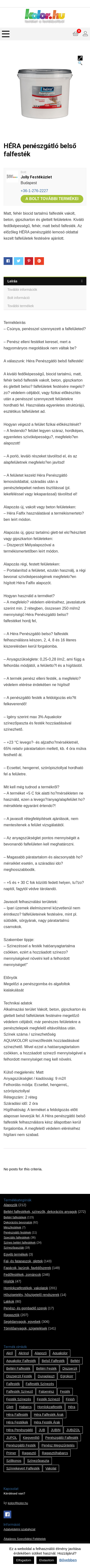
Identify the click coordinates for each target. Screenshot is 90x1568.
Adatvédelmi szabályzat (19, 1529)
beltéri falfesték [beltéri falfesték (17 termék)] (18, 1368)
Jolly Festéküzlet (36, 177)
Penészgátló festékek (17, 1232)
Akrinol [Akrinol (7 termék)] (23, 1353)
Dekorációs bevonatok (18, 1222)
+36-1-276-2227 (34, 191)
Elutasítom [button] (46, 1560)
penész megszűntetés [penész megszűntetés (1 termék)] (58, 1445)
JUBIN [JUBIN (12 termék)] (55, 1430)
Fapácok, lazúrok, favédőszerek (27, 1268)
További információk (22, 290)
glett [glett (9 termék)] (9, 1407)
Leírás (12, 281)
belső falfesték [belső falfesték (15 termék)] (53, 1361)
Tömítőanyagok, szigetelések (25, 1328)
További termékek (20, 306)
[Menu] (6, 34)
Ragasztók (11, 1315)
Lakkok (9, 1301)
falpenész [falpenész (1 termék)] (46, 1391)
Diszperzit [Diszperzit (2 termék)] (69, 1368)
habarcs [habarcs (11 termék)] (25, 1407)
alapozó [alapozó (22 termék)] (41, 1353)
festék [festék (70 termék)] (65, 1391)
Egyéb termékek (16, 1254)
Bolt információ (18, 298)
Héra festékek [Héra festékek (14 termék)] (17, 1422)
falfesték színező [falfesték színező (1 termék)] (19, 1391)
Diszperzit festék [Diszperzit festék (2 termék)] (19, 1376)
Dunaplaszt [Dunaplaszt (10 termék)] (46, 1376)
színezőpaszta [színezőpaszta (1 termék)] (38, 1461)
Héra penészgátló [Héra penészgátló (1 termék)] (19, 1430)
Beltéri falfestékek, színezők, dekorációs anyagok (40, 1212)
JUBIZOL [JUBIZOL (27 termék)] (73, 1430)
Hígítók (9, 1281)
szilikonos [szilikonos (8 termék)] (13, 1461)
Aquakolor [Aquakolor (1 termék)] (60, 1353)
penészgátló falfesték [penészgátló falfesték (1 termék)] (61, 1438)
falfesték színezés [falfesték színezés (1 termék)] (40, 1384)
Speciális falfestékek (17, 1237)
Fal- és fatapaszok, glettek (23, 1261)
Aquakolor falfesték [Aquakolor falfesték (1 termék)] (21, 1361)
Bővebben (68, 1560)
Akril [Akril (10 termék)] (9, 1353)
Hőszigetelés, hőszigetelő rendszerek (31, 1295)
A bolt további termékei (51, 199)
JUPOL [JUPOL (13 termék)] (11, 1438)
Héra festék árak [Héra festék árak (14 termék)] (47, 1422)
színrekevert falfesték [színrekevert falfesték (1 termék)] (23, 1468)
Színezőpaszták (14, 1247)
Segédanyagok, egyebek (22, 1322)
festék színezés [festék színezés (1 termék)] (18, 1399)
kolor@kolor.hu (18, 1503)
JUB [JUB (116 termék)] (42, 1430)
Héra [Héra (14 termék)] (71, 1407)
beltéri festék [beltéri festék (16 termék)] (46, 1368)
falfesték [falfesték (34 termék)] (13, 1384)
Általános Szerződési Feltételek (25, 1539)
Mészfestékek (12, 1227)
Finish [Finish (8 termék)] (70, 1399)
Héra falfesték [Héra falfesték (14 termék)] (17, 1414)
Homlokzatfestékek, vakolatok (26, 1288)
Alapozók (11, 1205)
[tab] (45, 281)
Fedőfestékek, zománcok (22, 1274)
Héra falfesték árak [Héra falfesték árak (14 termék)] (49, 1414)
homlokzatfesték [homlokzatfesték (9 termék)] (49, 1407)
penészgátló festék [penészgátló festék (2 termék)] (21, 1445)
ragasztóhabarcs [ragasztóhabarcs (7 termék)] (55, 1453)
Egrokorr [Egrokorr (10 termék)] (66, 1376)
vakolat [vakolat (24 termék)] (50, 1468)
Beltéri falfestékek (15, 1217)
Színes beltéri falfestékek (20, 1242)
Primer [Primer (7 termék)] (11, 1453)
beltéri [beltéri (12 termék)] (75, 1361)
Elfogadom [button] (23, 1560)
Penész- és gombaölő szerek (25, 1308)
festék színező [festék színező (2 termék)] (48, 1399)
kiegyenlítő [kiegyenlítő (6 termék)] (31, 1438)
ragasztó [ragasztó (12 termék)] (29, 1453)
